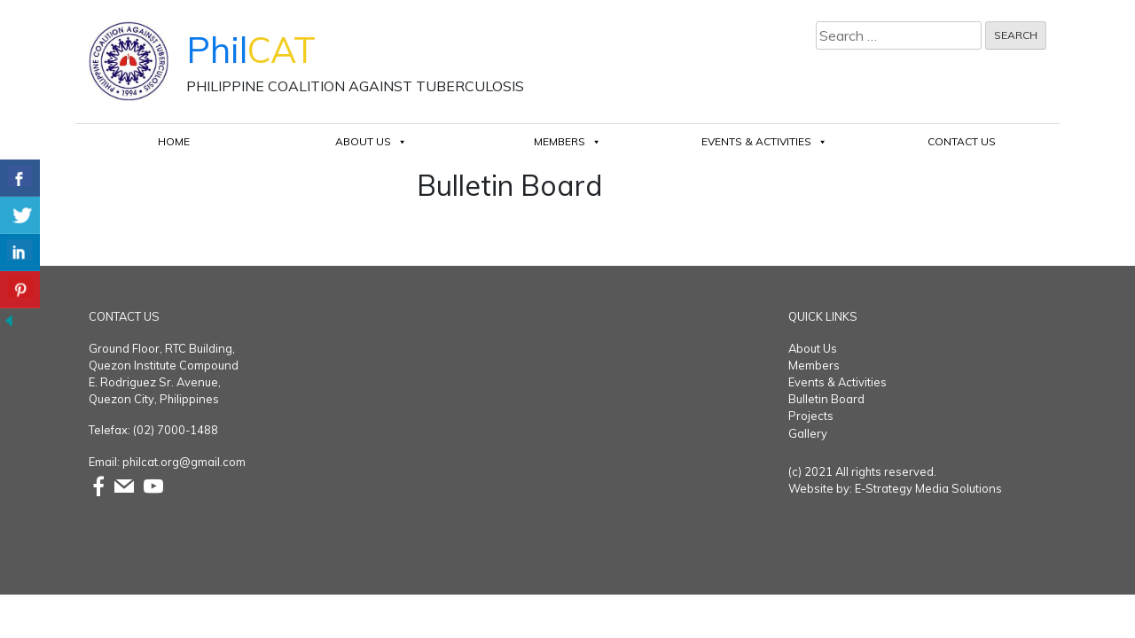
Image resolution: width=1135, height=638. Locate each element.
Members (567, 141)
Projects (811, 415)
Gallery (807, 433)
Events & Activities (764, 141)
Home (174, 141)
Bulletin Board (826, 399)
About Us (371, 141)
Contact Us (962, 141)
